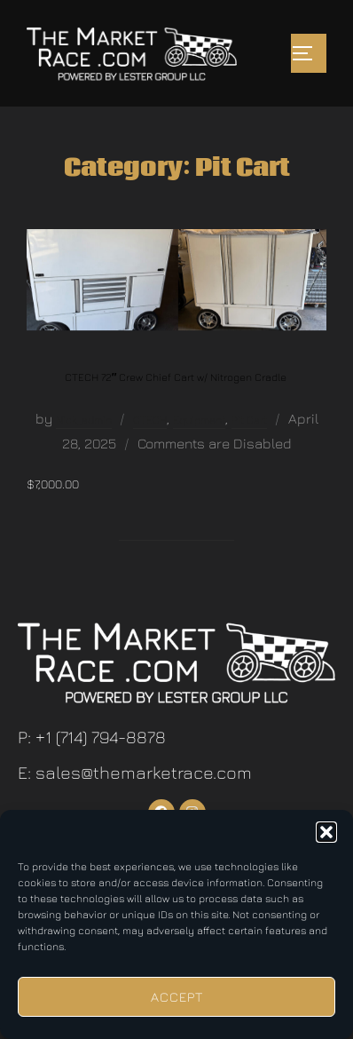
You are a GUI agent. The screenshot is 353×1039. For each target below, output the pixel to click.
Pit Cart (249, 419)
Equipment (199, 419)
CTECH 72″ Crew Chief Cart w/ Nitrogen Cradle (176, 377)
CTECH (150, 419)
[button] (326, 832)
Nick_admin (84, 419)
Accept (177, 996)
